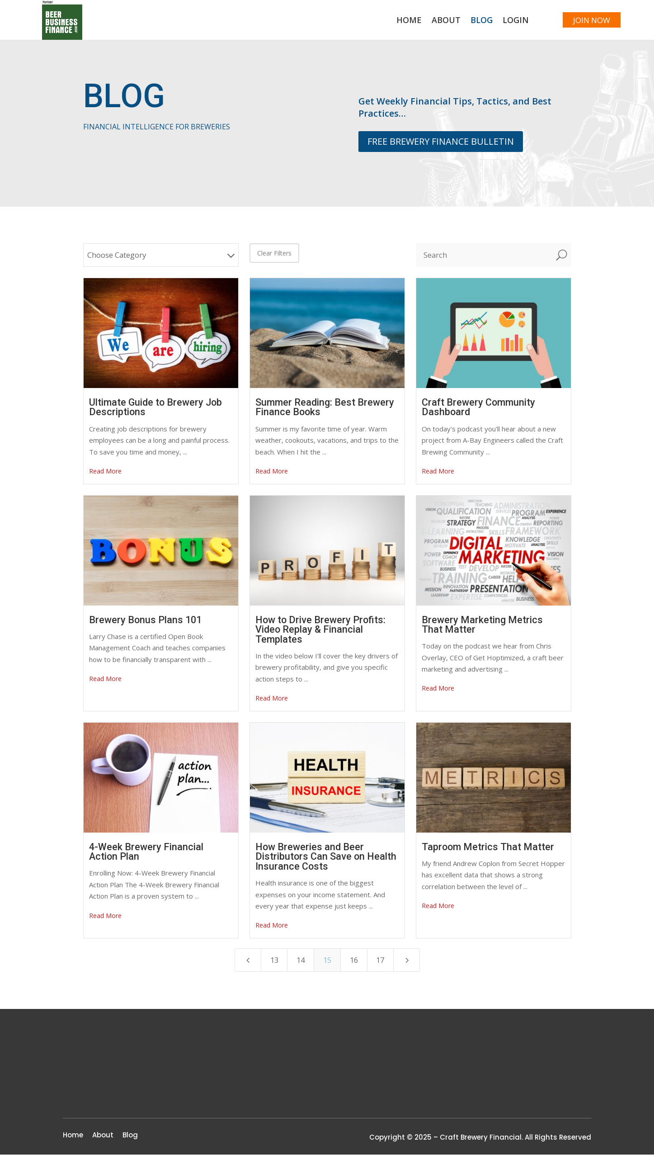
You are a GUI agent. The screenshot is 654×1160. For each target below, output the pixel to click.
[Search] (484, 260)
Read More (105, 476)
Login (503, 23)
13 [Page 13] (271, 965)
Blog (469, 23)
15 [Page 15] (327, 965)
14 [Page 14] (299, 965)
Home (396, 23)
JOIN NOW (585, 22)
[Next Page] (409, 965)
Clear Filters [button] (274, 258)
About (433, 23)
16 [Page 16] (354, 965)
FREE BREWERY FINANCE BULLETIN (440, 146)
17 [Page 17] (382, 965)
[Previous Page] (244, 965)
